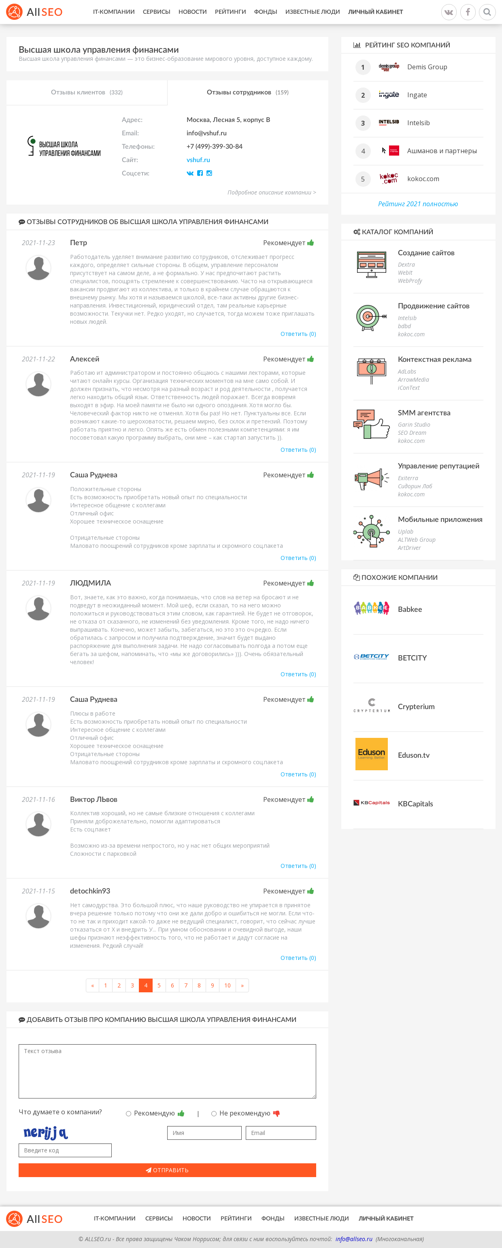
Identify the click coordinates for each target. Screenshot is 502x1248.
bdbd (404, 326)
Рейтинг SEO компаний (401, 45)
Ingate (417, 94)
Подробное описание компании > (272, 192)
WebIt (405, 272)
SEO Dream (412, 432)
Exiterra (408, 478)
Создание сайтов (426, 253)
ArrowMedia (413, 379)
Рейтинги (230, 12)
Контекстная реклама (435, 359)
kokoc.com (423, 178)
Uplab (405, 531)
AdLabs (407, 371)
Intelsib (418, 122)
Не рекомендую (245, 1113)
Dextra (406, 264)
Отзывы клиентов (87, 93)
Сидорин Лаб (415, 486)
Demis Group (427, 66)
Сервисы (156, 12)
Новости (193, 12)
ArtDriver (409, 547)
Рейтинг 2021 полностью (418, 203)
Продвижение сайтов (434, 306)
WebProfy (410, 280)
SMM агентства (424, 413)
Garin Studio (414, 424)
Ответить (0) (298, 334)
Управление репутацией (438, 466)
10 (227, 985)
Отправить (167, 1170)
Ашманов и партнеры (442, 150)
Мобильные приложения (440, 520)
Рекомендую (155, 1113)
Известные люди (312, 12)
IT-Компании (114, 12)
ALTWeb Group (417, 539)
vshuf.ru (198, 160)
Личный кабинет (375, 12)
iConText (409, 387)
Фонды (265, 12)
